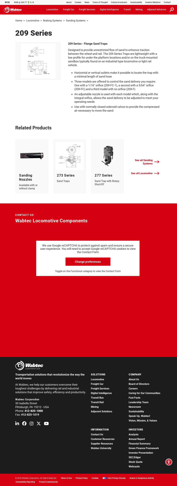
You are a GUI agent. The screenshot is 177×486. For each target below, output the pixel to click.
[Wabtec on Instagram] (31, 423)
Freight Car (97, 383)
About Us (134, 379)
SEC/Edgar (135, 457)
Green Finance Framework (144, 447)
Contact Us (97, 434)
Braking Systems (52, 20)
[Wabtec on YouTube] (46, 423)
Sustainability (136, 2)
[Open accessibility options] (168, 462)
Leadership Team (138, 401)
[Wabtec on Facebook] (24, 423)
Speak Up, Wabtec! (139, 415)
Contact (167, 2)
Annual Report (137, 438)
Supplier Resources (102, 443)
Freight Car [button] (68, 9)
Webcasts (134, 466)
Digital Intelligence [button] (109, 9)
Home (18, 20)
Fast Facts (134, 397)
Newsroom (135, 406)
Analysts (133, 434)
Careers (78, 2)
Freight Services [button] (87, 9)
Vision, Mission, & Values (143, 420)
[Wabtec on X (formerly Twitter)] (39, 423)
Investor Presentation (141, 452)
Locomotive (32, 20)
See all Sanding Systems (147, 161)
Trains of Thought (100, 2)
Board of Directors (139, 383)
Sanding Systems (76, 20)
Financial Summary (140, 443)
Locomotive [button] (52, 9)
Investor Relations (152, 2)
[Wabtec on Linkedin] (17, 423)
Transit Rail (97, 401)
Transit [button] (127, 9)
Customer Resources (102, 438)
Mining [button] (139, 9)
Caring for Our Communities (144, 392)
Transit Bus (97, 397)
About (68, 2)
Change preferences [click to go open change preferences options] (88, 261)
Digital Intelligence (101, 392)
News (87, 2)
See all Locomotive (145, 173)
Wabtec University (101, 447)
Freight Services (100, 388)
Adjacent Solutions (101, 411)
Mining (95, 406)
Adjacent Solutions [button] (156, 9)
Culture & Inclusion (119, 2)
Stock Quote (136, 461)
